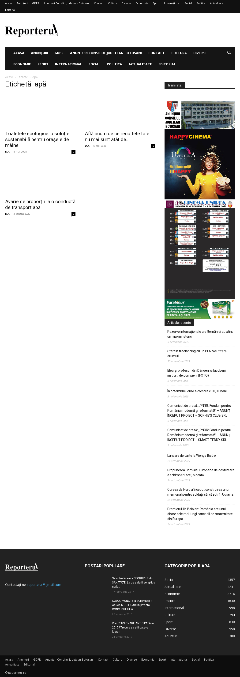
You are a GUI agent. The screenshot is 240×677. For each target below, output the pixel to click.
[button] (229, 53)
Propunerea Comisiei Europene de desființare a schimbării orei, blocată (200, 472)
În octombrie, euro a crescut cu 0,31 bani (197, 391)
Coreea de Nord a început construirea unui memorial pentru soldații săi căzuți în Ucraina (200, 492)
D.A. (7, 151)
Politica (201, 3)
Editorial (10, 9)
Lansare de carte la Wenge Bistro (191, 455)
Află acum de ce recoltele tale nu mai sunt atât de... (117, 136)
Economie (142, 3)
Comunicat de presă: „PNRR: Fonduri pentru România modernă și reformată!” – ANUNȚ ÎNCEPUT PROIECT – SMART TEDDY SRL (199, 435)
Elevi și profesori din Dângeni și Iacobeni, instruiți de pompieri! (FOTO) (196, 373)
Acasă (9, 77)
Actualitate (216, 3)
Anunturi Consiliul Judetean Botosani (67, 3)
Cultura (112, 3)
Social (188, 3)
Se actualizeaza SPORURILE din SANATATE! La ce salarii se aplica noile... (133, 582)
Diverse (126, 3)
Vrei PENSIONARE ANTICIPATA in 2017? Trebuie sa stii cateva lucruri (133, 627)
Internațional (172, 3)
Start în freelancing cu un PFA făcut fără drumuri (197, 353)
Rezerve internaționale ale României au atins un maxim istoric (200, 334)
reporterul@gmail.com (44, 584)
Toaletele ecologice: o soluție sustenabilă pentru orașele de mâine (37, 139)
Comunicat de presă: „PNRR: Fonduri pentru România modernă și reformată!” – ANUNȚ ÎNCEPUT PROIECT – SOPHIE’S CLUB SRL (199, 410)
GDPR (35, 3)
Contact (99, 3)
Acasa (8, 3)
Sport (156, 3)
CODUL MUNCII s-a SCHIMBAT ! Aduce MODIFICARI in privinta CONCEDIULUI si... (132, 605)
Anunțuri (22, 3)
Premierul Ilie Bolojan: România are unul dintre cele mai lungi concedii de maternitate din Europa (200, 514)
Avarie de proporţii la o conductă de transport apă (40, 204)
